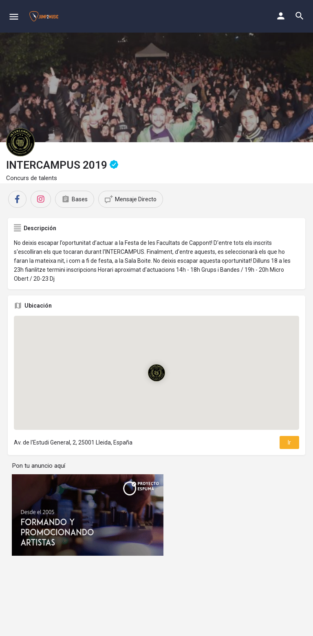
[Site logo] (45, 16)
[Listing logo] (20, 142)
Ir (289, 442)
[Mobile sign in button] (281, 16)
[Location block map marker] (156, 372)
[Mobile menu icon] (14, 16)
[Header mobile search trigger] (299, 16)
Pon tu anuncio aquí (38, 465)
